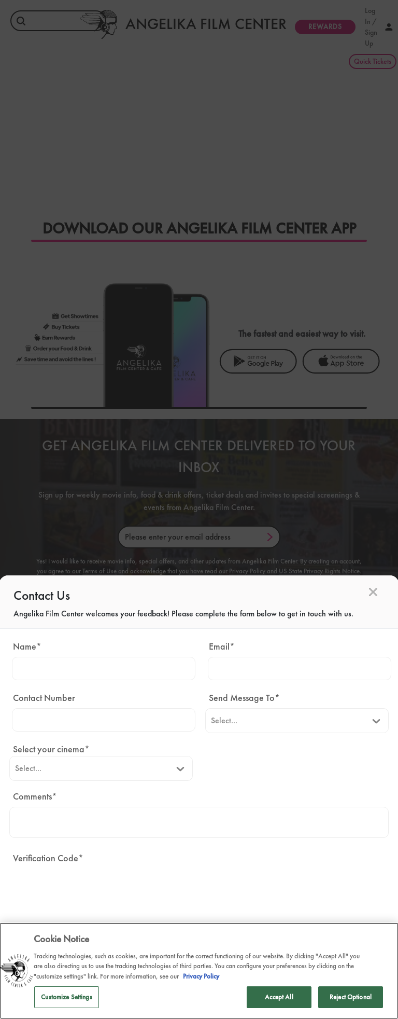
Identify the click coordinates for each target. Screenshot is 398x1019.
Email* (222, 646)
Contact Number (44, 698)
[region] (199, 970)
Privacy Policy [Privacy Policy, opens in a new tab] (201, 976)
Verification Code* (48, 858)
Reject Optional (351, 997)
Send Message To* (244, 698)
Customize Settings (66, 997)
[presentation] (88, 889)
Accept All (279, 997)
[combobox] (211, 720)
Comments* (35, 796)
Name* (27, 646)
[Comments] (198, 822)
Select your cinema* (51, 749)
